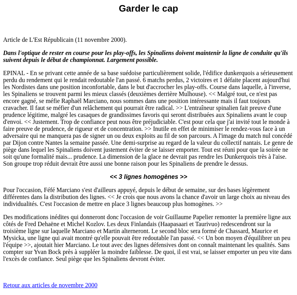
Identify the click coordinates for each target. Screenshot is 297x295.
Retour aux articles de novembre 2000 (50, 285)
